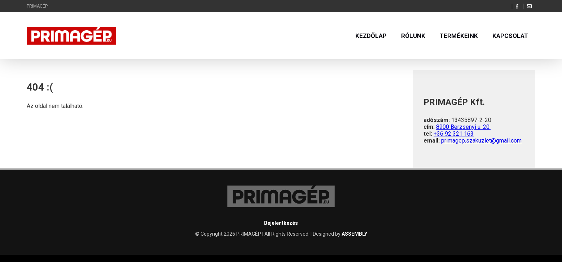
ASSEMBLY (354, 234)
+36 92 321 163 (454, 133)
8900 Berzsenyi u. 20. (463, 126)
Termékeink (459, 35)
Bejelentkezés (281, 223)
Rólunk (413, 35)
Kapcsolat (510, 35)
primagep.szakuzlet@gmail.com (481, 140)
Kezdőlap (371, 35)
